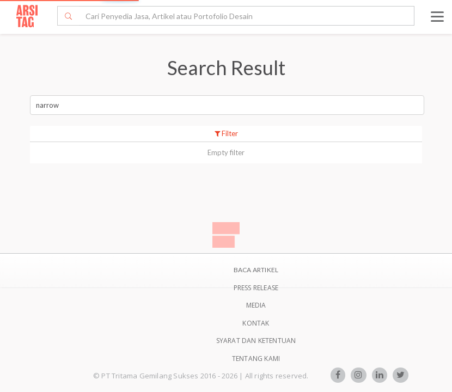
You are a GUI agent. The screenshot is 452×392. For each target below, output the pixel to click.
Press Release (256, 287)
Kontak (255, 323)
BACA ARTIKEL (256, 270)
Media (256, 305)
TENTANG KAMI (256, 358)
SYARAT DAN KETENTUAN (256, 340)
